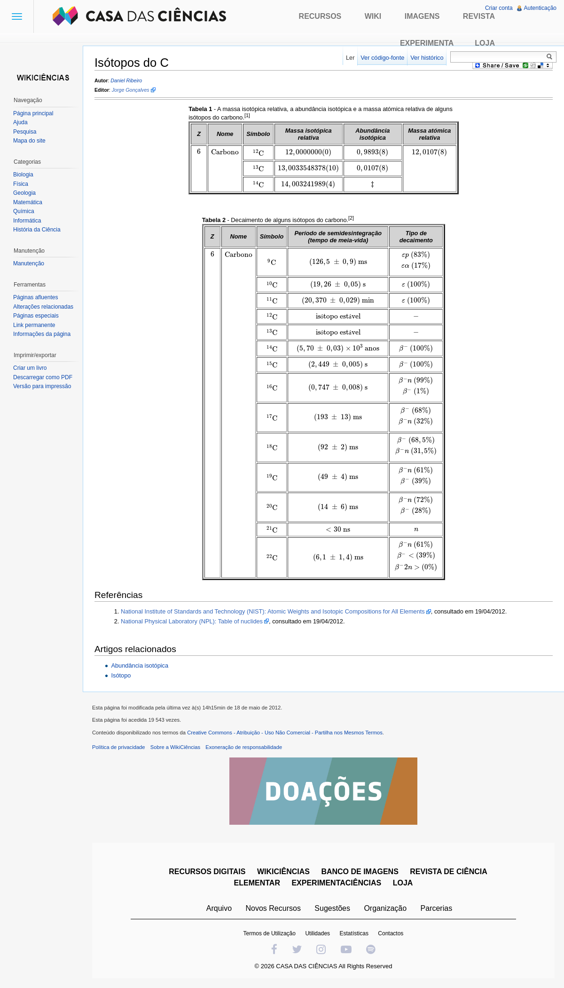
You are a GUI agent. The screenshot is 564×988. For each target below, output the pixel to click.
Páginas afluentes (35, 297)
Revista (479, 16)
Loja (485, 43)
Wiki (373, 16)
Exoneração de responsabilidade (243, 747)
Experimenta (427, 43)
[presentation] (199, 151)
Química (23, 211)
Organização (385, 908)
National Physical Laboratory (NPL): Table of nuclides (192, 621)
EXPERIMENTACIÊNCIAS (336, 883)
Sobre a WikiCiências (175, 747)
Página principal (33, 113)
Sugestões (332, 908)
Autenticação (540, 8)
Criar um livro (30, 368)
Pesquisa (24, 131)
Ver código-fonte (382, 57)
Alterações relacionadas (43, 306)
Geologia (24, 193)
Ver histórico (426, 57)
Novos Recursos (273, 908)
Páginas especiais (36, 315)
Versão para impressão (42, 386)
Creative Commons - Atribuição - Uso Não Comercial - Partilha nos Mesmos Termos (285, 732)
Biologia (23, 174)
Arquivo (219, 908)
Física (20, 184)
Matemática (27, 202)
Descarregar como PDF (42, 377)
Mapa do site (29, 140)
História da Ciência (37, 229)
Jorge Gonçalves (130, 90)
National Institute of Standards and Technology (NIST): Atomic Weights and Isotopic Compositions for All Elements (273, 611)
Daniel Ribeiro (126, 80)
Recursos (320, 16)
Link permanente (34, 325)
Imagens (422, 16)
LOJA (403, 883)
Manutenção (28, 263)
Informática (27, 220)
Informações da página (41, 334)
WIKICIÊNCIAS (283, 872)
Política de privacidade (118, 747)
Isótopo (121, 675)
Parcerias (437, 908)
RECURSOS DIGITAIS (207, 872)
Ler (350, 57)
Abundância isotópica (139, 665)
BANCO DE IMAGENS (359, 872)
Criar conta (499, 8)
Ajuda (20, 122)
